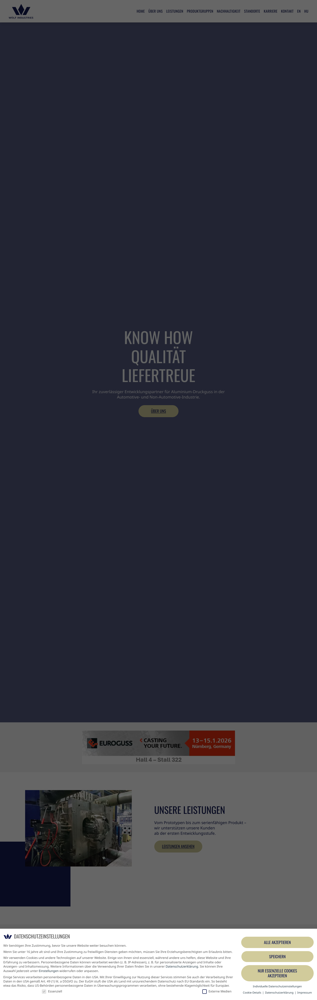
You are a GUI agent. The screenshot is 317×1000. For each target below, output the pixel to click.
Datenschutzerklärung (182, 966)
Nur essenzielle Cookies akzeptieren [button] (277, 973)
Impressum (304, 992)
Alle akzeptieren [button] (277, 942)
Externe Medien (216, 991)
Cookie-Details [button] (252, 992)
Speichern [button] (277, 957)
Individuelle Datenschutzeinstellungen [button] (277, 986)
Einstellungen (48, 971)
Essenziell (52, 991)
